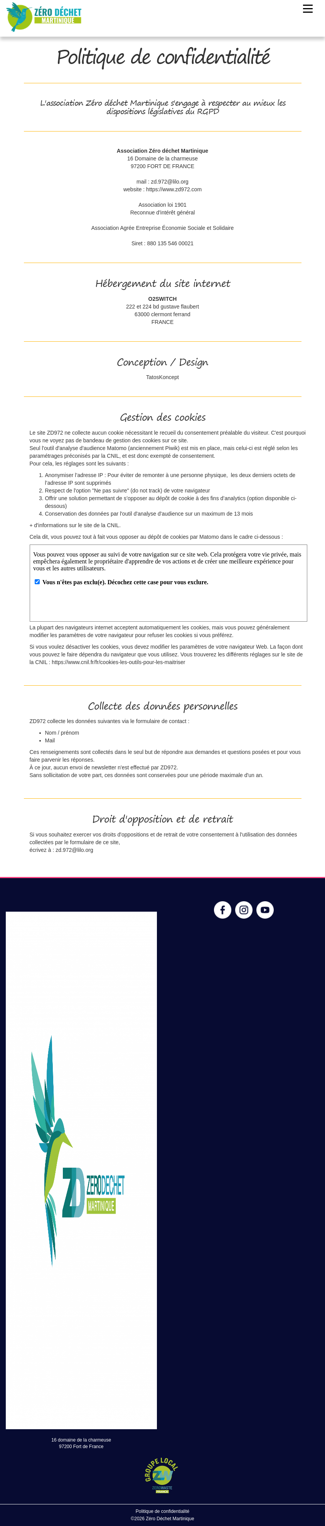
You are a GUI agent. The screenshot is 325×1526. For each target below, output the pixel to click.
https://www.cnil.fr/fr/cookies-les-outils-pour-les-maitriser (118, 662)
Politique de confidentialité (162, 1511)
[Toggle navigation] (308, 8)
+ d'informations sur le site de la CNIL (75, 525)
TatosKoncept (162, 377)
